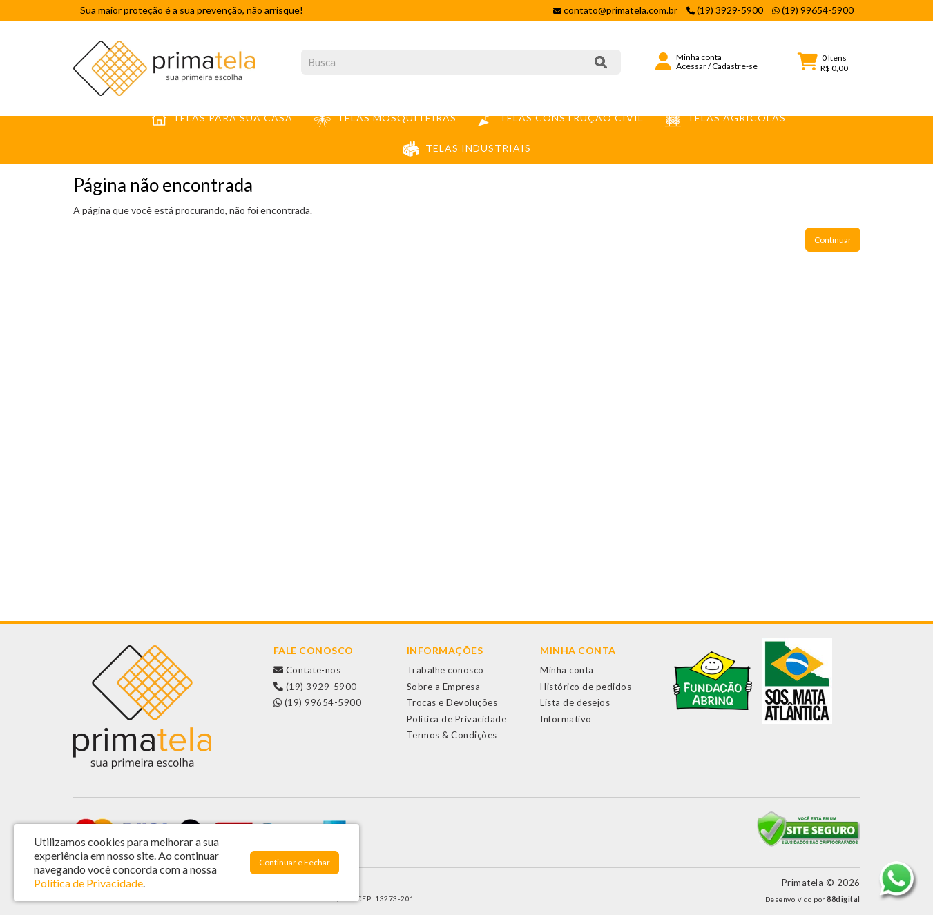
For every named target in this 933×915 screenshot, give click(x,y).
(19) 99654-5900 (317, 702)
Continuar (833, 240)
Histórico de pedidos (585, 686)
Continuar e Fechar (294, 862)
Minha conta (567, 670)
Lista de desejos (575, 702)
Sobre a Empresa (444, 686)
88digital (843, 899)
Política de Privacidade (457, 719)
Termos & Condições (452, 734)
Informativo (566, 719)
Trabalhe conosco (445, 670)
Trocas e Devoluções (452, 702)
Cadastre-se (735, 66)
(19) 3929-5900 (315, 686)
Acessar (691, 66)
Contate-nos (307, 670)
